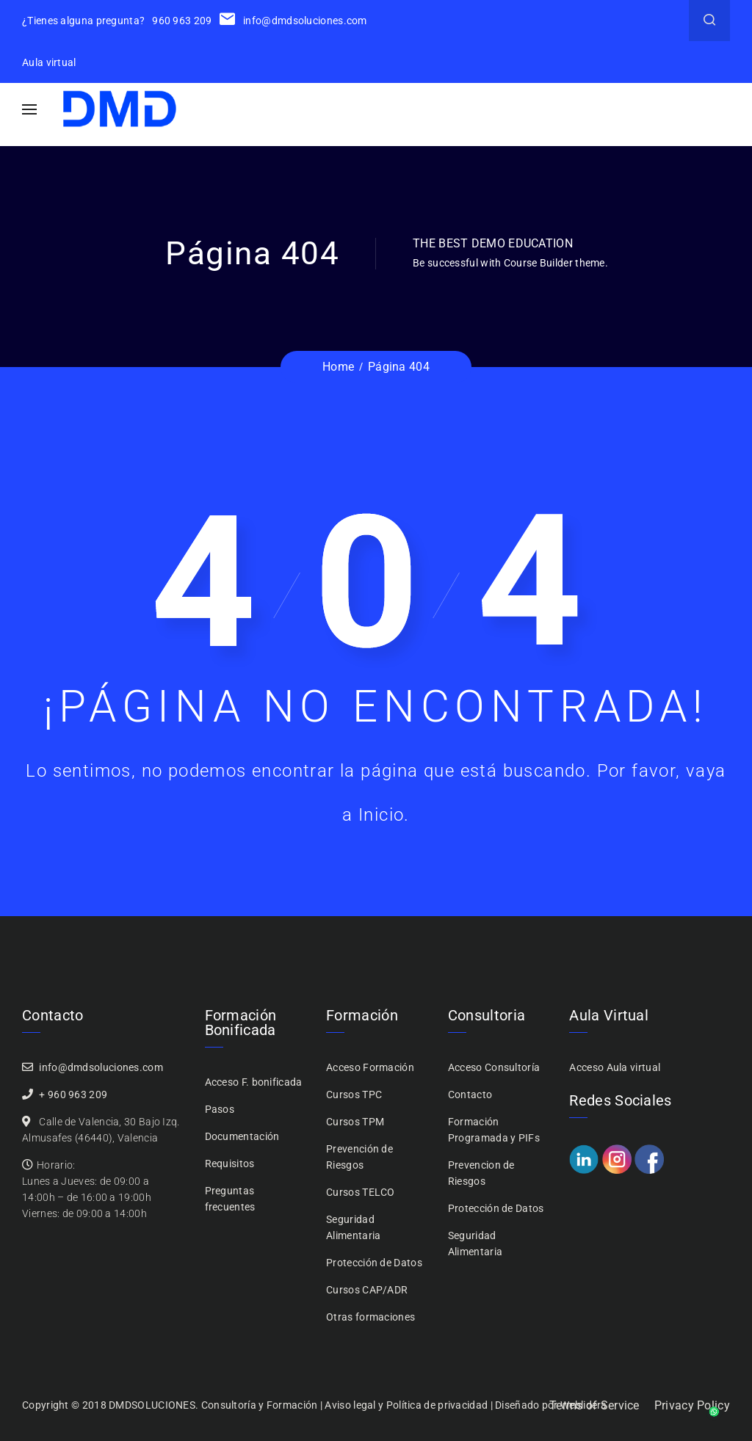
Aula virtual (49, 62)
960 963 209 (182, 20)
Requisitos (230, 1163)
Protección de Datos (374, 1262)
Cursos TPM (355, 1122)
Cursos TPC (354, 1094)
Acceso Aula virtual (614, 1067)
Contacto (470, 1094)
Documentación (242, 1136)
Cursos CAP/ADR (367, 1290)
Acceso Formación (370, 1067)
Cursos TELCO (360, 1192)
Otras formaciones (370, 1317)
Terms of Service (594, 1405)
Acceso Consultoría (494, 1067)
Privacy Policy (692, 1405)
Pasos (220, 1109)
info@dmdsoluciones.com (293, 20)
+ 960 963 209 (73, 1094)
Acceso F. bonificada (254, 1082)
